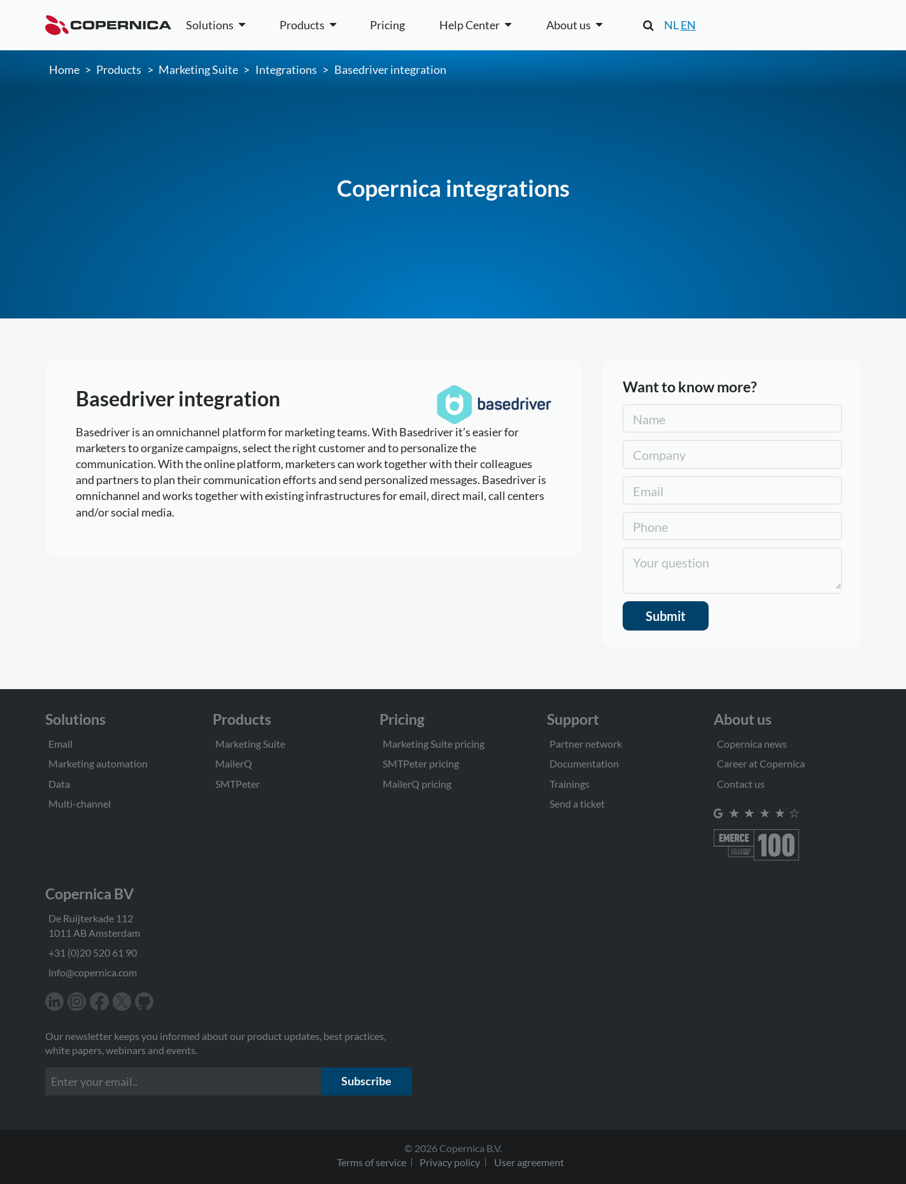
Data (59, 784)
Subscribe (366, 1081)
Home (64, 69)
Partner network (585, 744)
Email (60, 744)
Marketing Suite (198, 69)
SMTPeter (237, 784)
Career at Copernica (761, 763)
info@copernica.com (92, 972)
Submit (666, 616)
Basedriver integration (390, 69)
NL (671, 25)
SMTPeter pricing (421, 763)
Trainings (569, 784)
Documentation (584, 763)
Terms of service (371, 1162)
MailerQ (233, 763)
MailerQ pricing (417, 784)
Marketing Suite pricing (434, 744)
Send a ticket (577, 803)
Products (118, 69)
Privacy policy (450, 1162)
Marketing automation (98, 763)
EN (688, 25)
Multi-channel (79, 803)
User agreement (529, 1162)
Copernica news (752, 744)
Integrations (286, 69)
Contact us (741, 784)
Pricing (387, 25)
